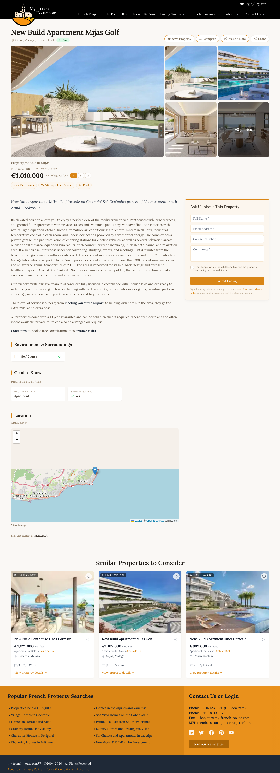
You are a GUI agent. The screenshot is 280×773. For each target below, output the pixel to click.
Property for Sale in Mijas (30, 163)
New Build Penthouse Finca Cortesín (42, 639)
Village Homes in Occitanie (30, 715)
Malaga (29, 40)
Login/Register (255, 4)
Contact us (19, 331)
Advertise (83, 769)
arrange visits (86, 331)
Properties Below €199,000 (31, 708)
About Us (14, 769)
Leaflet (136, 520)
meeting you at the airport (84, 303)
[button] (95, 471)
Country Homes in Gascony (31, 729)
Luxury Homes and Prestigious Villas (122, 729)
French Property (90, 14)
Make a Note (235, 39)
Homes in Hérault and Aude (31, 722)
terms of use (241, 289)
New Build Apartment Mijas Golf (127, 639)
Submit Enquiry (227, 281)
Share (260, 39)
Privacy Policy (33, 769)
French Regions (144, 14)
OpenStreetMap (155, 520)
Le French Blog (117, 14)
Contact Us (255, 14)
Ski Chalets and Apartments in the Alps (124, 736)
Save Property (179, 39)
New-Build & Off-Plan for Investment (123, 742)
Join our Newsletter (209, 744)
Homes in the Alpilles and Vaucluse (121, 708)
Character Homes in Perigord (32, 736)
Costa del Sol (45, 40)
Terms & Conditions (59, 769)
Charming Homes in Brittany (32, 742)
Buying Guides (173, 14)
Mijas (18, 40)
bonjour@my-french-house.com (225, 718)
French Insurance (206, 14)
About (233, 14)
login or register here (235, 723)
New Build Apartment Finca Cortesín (218, 639)
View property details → (30, 672)
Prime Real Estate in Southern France (123, 722)
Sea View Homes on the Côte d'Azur (122, 715)
